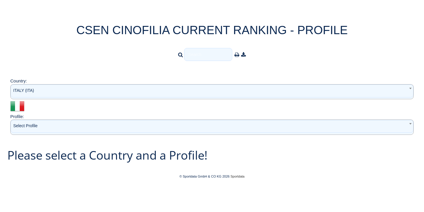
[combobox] (212, 91)
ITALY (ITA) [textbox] (23, 90)
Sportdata (238, 176)
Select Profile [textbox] (25, 125)
